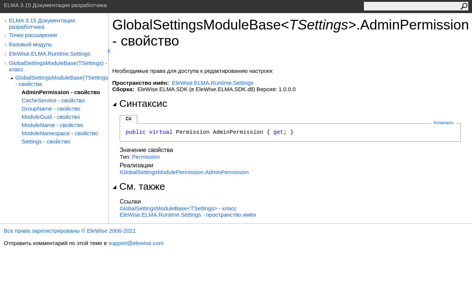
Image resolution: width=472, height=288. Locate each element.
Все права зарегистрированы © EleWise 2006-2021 (70, 230)
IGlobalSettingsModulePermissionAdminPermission (184, 172)
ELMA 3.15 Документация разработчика (42, 23)
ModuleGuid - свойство (51, 117)
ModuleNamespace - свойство (60, 133)
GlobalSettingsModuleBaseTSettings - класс (178, 208)
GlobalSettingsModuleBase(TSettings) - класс (58, 66)
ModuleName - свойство (52, 125)
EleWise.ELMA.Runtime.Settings (49, 53)
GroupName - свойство (51, 108)
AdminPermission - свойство (61, 92)
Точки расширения (33, 35)
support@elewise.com (136, 243)
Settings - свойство (46, 141)
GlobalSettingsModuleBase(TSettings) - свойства (61, 80)
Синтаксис (139, 103)
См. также (138, 186)
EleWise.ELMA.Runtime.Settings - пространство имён (188, 214)
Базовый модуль (30, 44)
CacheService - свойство (53, 100)
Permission (146, 157)
